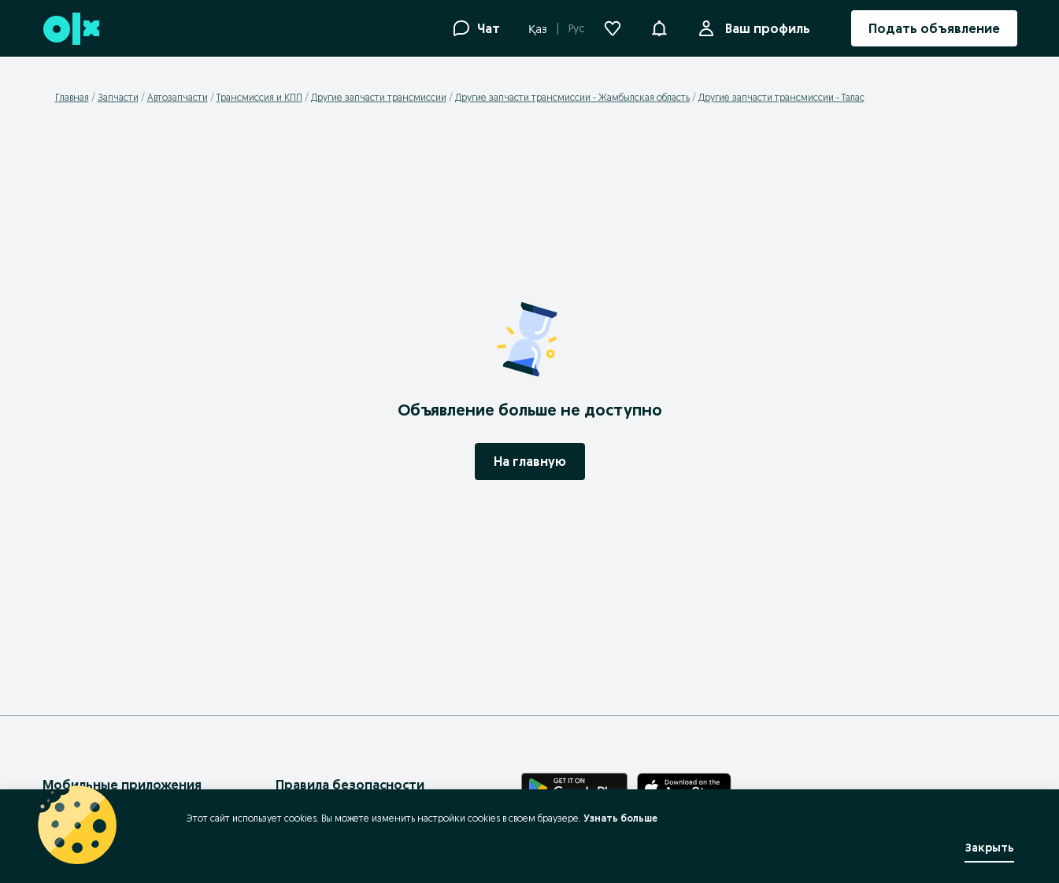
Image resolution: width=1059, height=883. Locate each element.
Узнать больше (620, 818)
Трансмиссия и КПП (259, 97)
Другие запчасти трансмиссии (378, 97)
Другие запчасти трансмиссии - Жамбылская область (572, 97)
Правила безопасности (350, 784)
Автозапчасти (177, 97)
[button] (659, 27)
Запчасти (118, 97)
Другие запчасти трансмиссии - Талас (781, 97)
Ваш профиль (764, 28)
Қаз (537, 29)
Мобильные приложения (122, 784)
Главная (72, 97)
